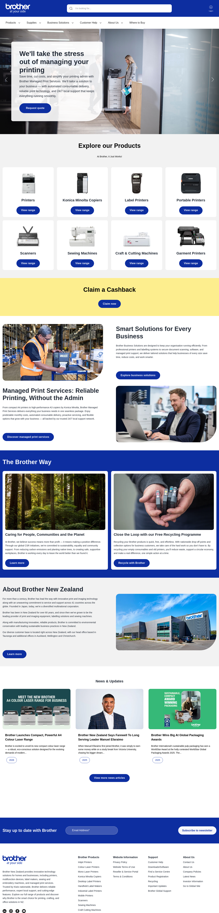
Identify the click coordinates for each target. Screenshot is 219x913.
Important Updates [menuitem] (157, 886)
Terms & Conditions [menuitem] (123, 877)
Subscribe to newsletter (197, 831)
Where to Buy (137, 23)
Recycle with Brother (131, 561)
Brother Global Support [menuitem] (159, 891)
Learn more (17, 561)
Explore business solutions (138, 374)
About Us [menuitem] (188, 857)
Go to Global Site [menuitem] (191, 886)
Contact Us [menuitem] (188, 862)
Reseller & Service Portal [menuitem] (125, 872)
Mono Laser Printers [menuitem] (88, 872)
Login (210, 8)
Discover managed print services (28, 435)
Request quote (33, 107)
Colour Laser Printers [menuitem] (88, 867)
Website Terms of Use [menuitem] (124, 867)
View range (28, 209)
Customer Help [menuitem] (155, 862)
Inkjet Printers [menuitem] (85, 862)
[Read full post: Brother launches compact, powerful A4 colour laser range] (36, 708)
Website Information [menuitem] (125, 857)
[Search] (119, 9)
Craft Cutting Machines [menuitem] (89, 910)
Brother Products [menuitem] (88, 857)
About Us (115, 23)
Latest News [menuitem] (189, 877)
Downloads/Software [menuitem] (158, 867)
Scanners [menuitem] (83, 901)
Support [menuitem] (153, 857)
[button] (6, 79)
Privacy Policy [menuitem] (120, 862)
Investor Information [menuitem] (193, 882)
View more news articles (109, 776)
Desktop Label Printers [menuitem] (89, 882)
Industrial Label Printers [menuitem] (90, 891)
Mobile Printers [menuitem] (85, 896)
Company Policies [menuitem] (192, 872)
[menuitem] (13, 23)
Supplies (34, 23)
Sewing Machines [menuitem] (87, 905)
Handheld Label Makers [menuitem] (90, 886)
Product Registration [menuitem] (158, 877)
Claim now (109, 302)
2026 (11, 758)
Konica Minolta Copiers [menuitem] (89, 877)
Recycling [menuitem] (153, 882)
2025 (84, 758)
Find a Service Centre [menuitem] (159, 872)
